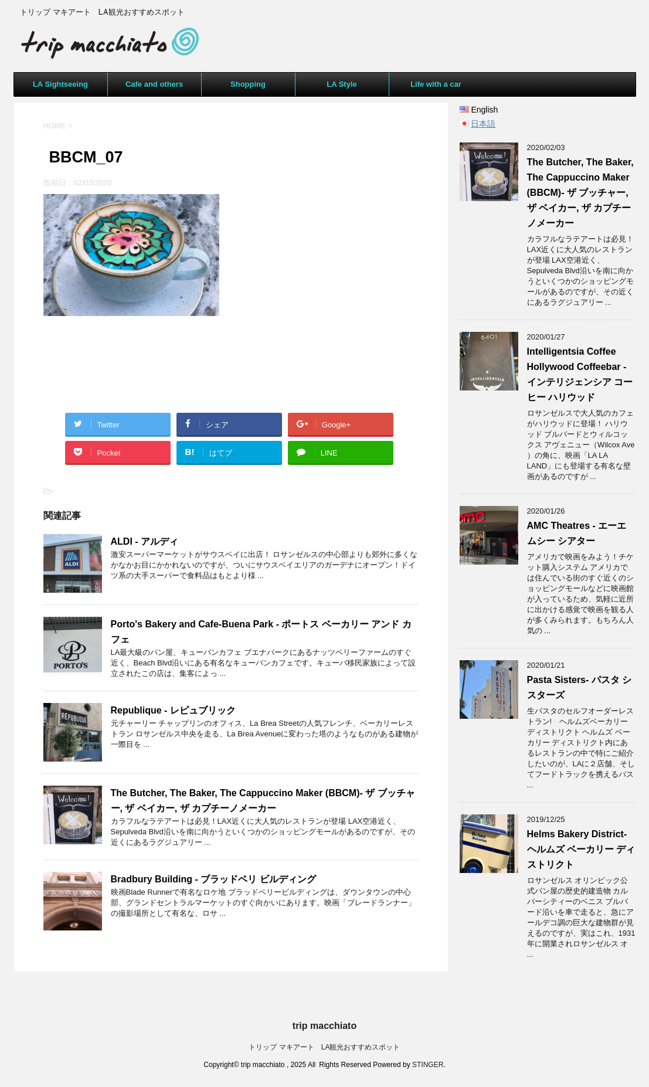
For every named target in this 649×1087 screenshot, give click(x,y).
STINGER (427, 1065)
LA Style (342, 84)
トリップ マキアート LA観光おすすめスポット (324, 1047)
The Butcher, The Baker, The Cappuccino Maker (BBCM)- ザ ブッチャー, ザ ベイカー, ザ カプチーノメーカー (580, 192)
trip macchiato (324, 1026)
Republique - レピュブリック (173, 710)
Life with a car (435, 84)
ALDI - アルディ (145, 541)
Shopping (248, 84)
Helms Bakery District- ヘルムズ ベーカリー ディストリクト (581, 849)
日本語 (483, 123)
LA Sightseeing (60, 84)
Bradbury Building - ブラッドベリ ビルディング (213, 879)
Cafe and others (154, 84)
